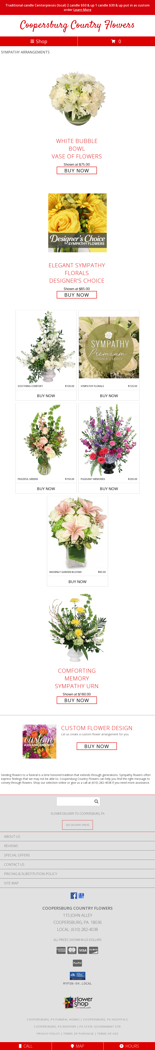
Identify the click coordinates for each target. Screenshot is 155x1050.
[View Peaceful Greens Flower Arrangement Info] (46, 440)
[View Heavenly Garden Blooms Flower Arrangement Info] (77, 533)
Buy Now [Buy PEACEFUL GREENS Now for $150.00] (46, 488)
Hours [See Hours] (129, 1046)
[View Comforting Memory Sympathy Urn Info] (77, 628)
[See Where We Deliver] (77, 825)
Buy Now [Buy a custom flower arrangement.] (96, 746)
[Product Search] (78, 801)
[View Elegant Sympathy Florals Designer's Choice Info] (77, 223)
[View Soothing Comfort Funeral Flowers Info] (46, 347)
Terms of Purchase (78, 1033)
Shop (38, 41)
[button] (77, 976)
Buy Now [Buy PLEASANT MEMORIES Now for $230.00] (109, 488)
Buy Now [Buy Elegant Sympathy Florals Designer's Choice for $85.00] (76, 294)
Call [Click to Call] (25, 1046)
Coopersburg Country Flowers (77, 25)
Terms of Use (107, 1033)
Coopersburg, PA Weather (55, 1026)
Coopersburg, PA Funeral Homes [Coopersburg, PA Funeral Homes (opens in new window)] (53, 1019)
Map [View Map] (77, 1046)
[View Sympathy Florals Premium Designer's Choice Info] (109, 347)
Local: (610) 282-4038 (77, 929)
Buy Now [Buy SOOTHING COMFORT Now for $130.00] (46, 395)
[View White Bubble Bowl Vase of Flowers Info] (77, 98)
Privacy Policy (48, 1033)
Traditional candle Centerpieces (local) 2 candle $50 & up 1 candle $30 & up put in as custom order (77, 7)
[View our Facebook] (74, 897)
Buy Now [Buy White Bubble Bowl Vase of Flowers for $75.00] (76, 170)
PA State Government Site (100, 1026)
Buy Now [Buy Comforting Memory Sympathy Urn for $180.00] (76, 700)
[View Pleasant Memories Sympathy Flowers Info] (109, 440)
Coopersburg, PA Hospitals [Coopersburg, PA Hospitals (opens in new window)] (105, 1019)
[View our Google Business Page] (81, 897)
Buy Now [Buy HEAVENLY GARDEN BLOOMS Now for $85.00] (77, 581)
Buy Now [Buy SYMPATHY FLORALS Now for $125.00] (109, 395)
